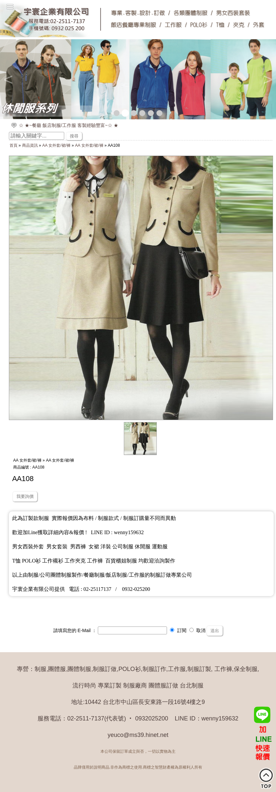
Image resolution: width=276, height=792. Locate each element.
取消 (197, 630)
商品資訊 (30, 145)
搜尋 (74, 136)
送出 (214, 630)
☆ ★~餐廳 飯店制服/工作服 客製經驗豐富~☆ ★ (68, 125)
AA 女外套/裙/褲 (56, 145)
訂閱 (178, 630)
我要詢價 (25, 496)
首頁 (13, 145)
